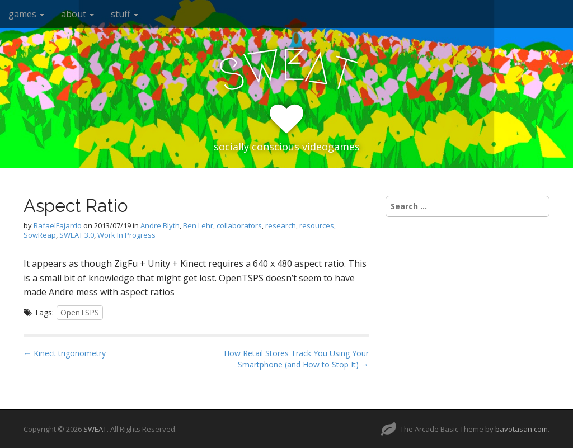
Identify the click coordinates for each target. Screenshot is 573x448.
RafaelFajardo (58, 225)
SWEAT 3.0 (76, 235)
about (77, 14)
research (280, 225)
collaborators (239, 225)
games (26, 14)
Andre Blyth (160, 225)
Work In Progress (126, 235)
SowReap (40, 235)
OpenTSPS (79, 312)
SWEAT (95, 429)
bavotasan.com (521, 429)
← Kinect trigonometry (65, 353)
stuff (124, 14)
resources (316, 225)
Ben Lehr (198, 225)
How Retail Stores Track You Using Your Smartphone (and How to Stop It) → (296, 359)
